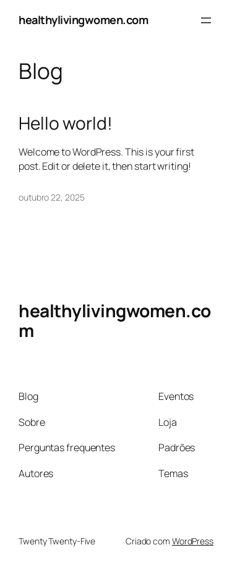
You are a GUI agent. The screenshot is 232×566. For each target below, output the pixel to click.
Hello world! (66, 123)
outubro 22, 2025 (51, 197)
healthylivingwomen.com (83, 19)
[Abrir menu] (206, 20)
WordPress (192, 541)
